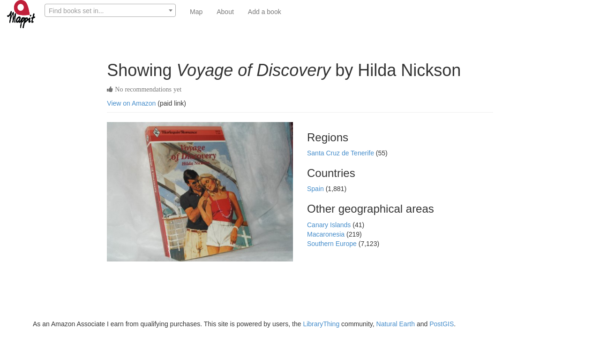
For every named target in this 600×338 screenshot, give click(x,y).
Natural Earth (395, 324)
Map (196, 11)
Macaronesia (326, 234)
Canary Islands (329, 225)
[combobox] (110, 10)
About (225, 11)
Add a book (264, 11)
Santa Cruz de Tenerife (341, 153)
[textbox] (110, 10)
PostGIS (441, 324)
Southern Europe (333, 243)
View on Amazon (131, 103)
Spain (316, 188)
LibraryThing (321, 324)
